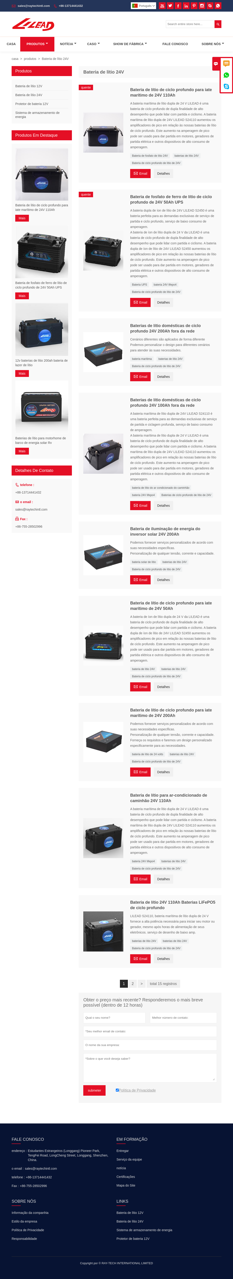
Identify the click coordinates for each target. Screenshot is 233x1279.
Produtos (37, 44)
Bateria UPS (139, 284)
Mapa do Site (125, 1185)
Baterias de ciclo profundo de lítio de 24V (186, 495)
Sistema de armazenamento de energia (144, 1230)
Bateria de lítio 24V (28, 95)
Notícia (68, 44)
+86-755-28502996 (28, 526)
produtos (30, 59)
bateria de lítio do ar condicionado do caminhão (160, 487)
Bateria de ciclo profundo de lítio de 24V (156, 163)
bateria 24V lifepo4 (165, 284)
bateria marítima (142, 359)
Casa (11, 44)
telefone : (18, 1177)
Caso (93, 44)
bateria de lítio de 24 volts (147, 754)
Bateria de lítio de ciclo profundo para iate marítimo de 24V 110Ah (41, 207)
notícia (121, 1168)
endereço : (19, 1151)
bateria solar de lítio (144, 562)
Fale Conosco (175, 44)
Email (140, 173)
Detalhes (163, 173)
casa (15, 59)
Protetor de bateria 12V (31, 104)
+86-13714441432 (71, 6)
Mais (22, 218)
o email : (18, 1168)
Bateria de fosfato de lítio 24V (150, 155)
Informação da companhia (30, 1213)
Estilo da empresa (24, 1221)
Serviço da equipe (129, 1159)
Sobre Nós (213, 44)
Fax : (15, 1186)
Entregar (122, 1151)
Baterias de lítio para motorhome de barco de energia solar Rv (40, 440)
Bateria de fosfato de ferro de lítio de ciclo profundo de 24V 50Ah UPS (41, 285)
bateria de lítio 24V (143, 669)
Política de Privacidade (28, 1230)
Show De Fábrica (130, 44)
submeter (94, 1090)
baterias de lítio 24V (187, 155)
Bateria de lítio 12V (28, 86)
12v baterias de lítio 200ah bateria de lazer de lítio (41, 363)
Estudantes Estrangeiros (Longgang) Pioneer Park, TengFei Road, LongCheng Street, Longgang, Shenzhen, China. (68, 1155)
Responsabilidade (24, 1239)
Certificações (125, 1177)
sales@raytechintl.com (34, 6)
